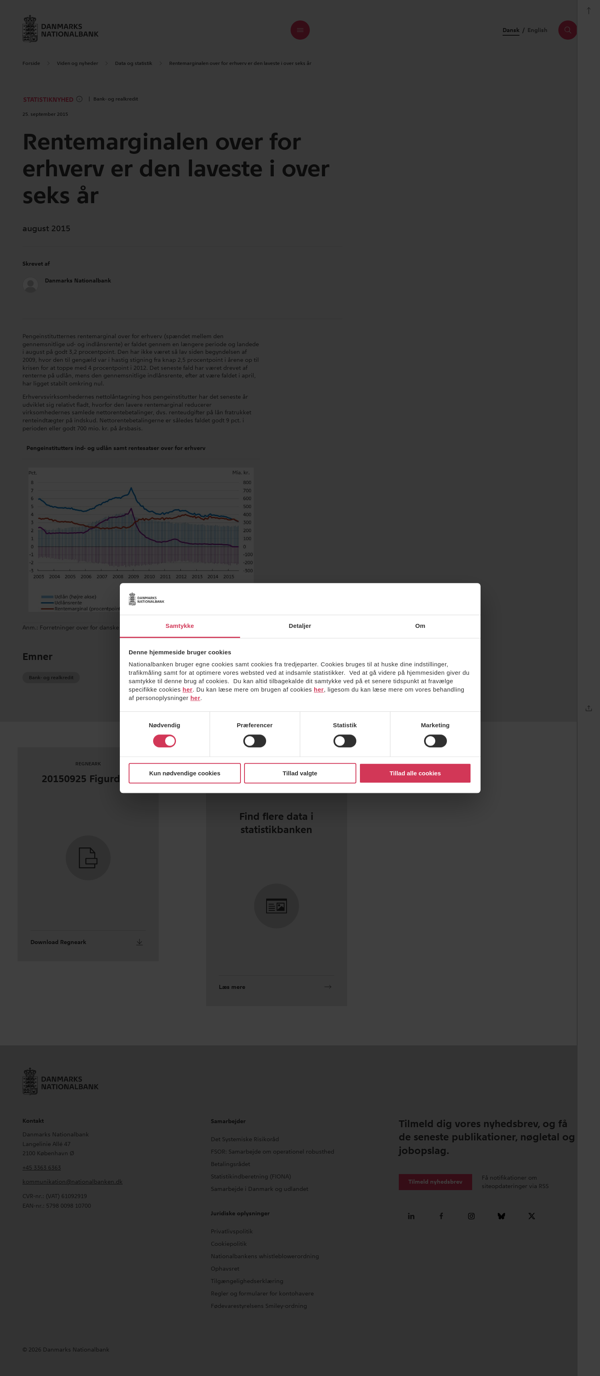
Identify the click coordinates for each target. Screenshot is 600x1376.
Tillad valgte (300, 773)
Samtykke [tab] (180, 625)
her (188, 689)
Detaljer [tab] (300, 625)
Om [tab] (420, 625)
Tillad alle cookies (415, 773)
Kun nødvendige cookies (184, 773)
